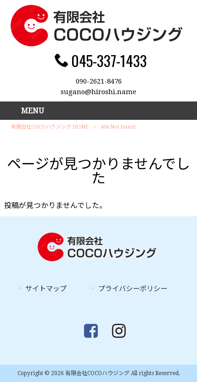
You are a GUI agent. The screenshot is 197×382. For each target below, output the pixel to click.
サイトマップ (46, 289)
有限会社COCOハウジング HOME (50, 127)
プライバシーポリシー (132, 289)
